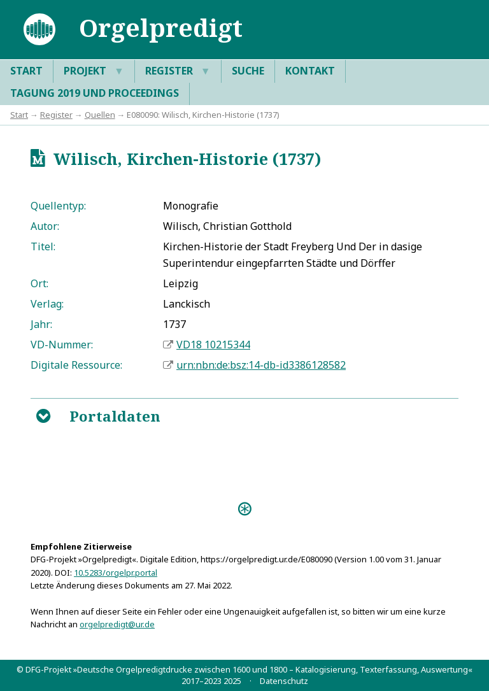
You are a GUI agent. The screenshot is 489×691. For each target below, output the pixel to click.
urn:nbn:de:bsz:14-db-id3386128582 (261, 365)
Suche (248, 71)
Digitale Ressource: (76, 365)
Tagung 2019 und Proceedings (94, 93)
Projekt (94, 71)
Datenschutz (284, 681)
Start (26, 71)
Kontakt (310, 71)
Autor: (45, 226)
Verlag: (47, 304)
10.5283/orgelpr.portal (115, 572)
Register (178, 71)
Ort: (39, 283)
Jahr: (41, 324)
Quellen (100, 114)
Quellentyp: (58, 206)
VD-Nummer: (62, 345)
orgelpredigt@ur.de (117, 624)
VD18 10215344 (213, 345)
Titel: (43, 246)
